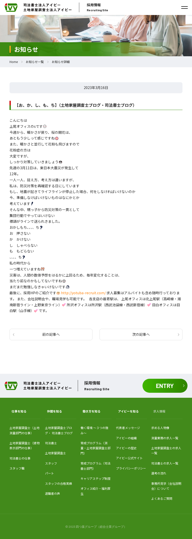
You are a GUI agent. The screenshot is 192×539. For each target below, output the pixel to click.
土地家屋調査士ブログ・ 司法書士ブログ (59, 430)
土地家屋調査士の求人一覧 (166, 450)
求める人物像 (160, 428)
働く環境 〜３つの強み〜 (94, 430)
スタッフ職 (17, 468)
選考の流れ (158, 473)
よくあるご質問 (161, 498)
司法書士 (51, 443)
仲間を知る (54, 411)
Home (14, 62)
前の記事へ (51, 334)
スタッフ (51, 463)
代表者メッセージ (128, 428)
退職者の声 (52, 493)
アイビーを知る (128, 411)
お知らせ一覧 (35, 62)
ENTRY (165, 385)
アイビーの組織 (126, 438)
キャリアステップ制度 (95, 478)
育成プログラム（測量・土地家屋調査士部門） (95, 448)
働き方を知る (91, 411)
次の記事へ (141, 334)
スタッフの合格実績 (58, 483)
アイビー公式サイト (129, 458)
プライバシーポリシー (131, 468)
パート (49, 473)
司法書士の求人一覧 (164, 463)
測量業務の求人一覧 (164, 438)
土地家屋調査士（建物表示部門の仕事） (25, 445)
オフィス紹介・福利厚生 (95, 491)
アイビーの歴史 (126, 448)
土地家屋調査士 (55, 453)
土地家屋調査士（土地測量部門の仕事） (25, 430)
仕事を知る (19, 411)
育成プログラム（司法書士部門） (95, 465)
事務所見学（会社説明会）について (166, 485)
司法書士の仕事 (20, 458)
